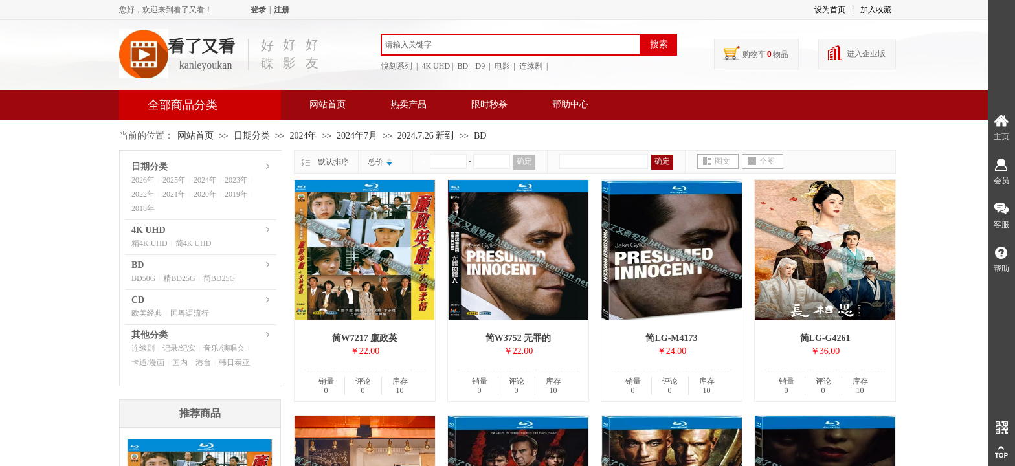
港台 (203, 362)
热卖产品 (408, 104)
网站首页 (327, 104)
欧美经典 (146, 313)
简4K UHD (193, 243)
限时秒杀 (489, 104)
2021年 (174, 194)
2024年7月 (357, 135)
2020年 (205, 194)
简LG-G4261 (825, 338)
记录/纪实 (178, 348)
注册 (281, 9)
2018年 (143, 208)
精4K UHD (149, 243)
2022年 (143, 194)
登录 (258, 9)
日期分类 (252, 135)
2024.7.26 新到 (425, 135)
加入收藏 (875, 9)
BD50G (143, 278)
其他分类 (149, 335)
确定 (524, 161)
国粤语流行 (189, 313)
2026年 (143, 179)
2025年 (174, 179)
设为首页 (829, 9)
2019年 (236, 194)
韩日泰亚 (234, 362)
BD (480, 135)
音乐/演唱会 (223, 348)
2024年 (303, 135)
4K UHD (148, 230)
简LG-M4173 (671, 338)
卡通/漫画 (147, 362)
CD (137, 300)
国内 (180, 362)
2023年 (236, 179)
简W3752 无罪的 (518, 338)
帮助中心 (570, 104)
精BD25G (179, 278)
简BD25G (219, 278)
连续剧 (143, 348)
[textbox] (511, 45)
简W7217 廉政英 (365, 338)
